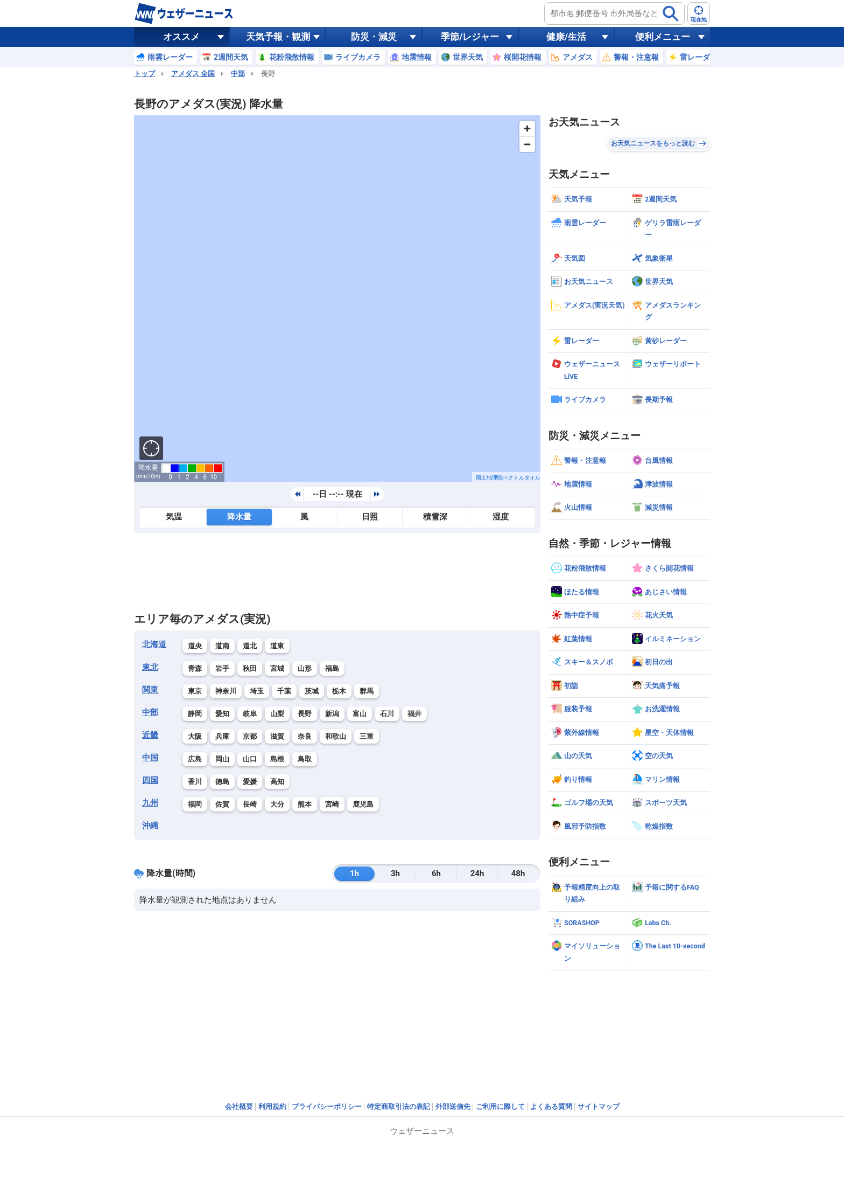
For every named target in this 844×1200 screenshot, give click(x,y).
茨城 (312, 691)
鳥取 (305, 759)
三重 (367, 736)
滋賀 (277, 736)
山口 (250, 759)
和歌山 (335, 736)
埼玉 (257, 691)
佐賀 (222, 804)
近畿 (150, 735)
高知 (277, 782)
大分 (277, 804)
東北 (150, 667)
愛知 (222, 714)
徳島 (222, 782)
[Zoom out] (527, 144)
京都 (250, 736)
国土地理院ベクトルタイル (508, 478)
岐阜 (250, 714)
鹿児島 (363, 804)
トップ (144, 74)
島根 (277, 759)
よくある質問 (551, 1106)
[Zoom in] (527, 128)
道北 (250, 646)
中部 (238, 74)
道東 (277, 646)
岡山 (222, 759)
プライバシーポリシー (327, 1106)
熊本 (305, 804)
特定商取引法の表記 (398, 1106)
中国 (150, 757)
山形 (305, 668)
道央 (195, 646)
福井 (414, 714)
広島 (195, 759)
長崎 (250, 804)
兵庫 (222, 736)
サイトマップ (599, 1106)
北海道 (154, 644)
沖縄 (150, 825)
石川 (387, 714)
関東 (150, 690)
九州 (150, 803)
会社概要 (239, 1106)
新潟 (332, 714)
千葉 (284, 691)
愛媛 (250, 782)
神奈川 (225, 691)
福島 (332, 668)
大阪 (195, 736)
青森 (195, 668)
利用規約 (272, 1106)
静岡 (195, 714)
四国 (150, 780)
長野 (305, 714)
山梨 (277, 714)
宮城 (277, 668)
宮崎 (332, 804)
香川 (195, 782)
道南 (222, 646)
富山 (360, 714)
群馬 (367, 691)
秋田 (250, 668)
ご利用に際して (500, 1106)
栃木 (339, 691)
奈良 (305, 736)
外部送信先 (452, 1106)
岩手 (222, 668)
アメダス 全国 (193, 74)
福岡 (195, 804)
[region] (337, 298)
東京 (195, 691)
